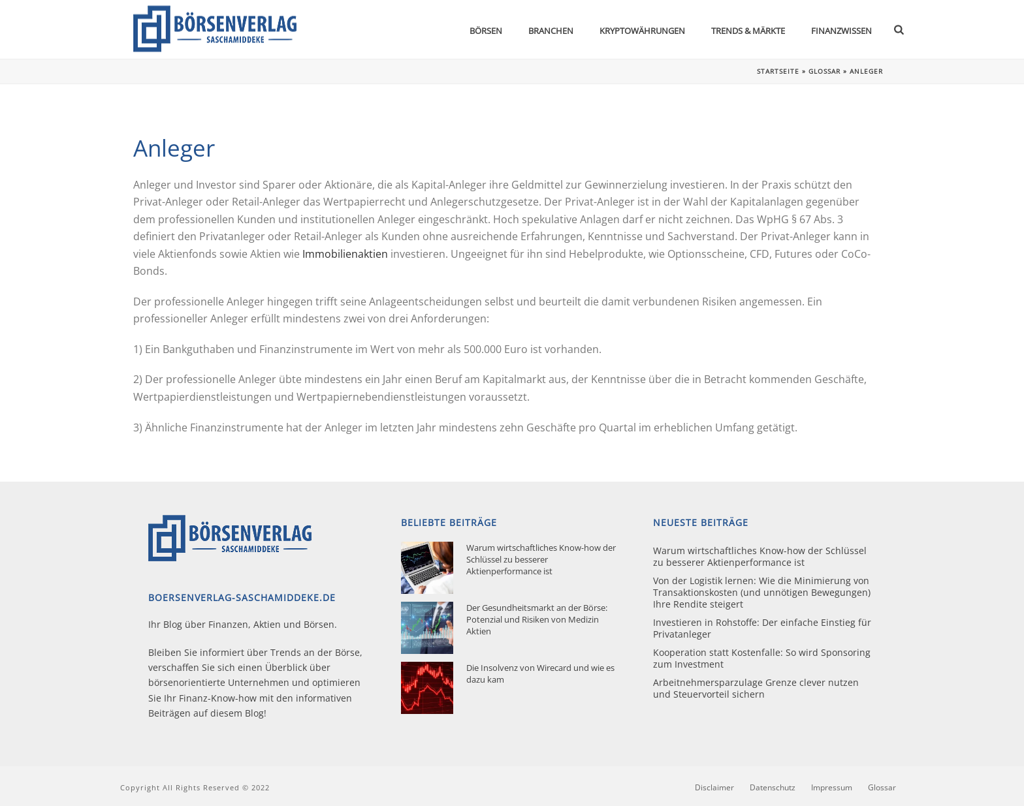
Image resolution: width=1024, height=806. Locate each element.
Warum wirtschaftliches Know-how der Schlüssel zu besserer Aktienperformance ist (541, 559)
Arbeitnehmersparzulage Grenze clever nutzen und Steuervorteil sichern (756, 688)
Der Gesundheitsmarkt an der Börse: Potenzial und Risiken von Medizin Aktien (536, 619)
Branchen (550, 31)
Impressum (831, 788)
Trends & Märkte (748, 31)
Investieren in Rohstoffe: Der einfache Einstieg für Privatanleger (762, 628)
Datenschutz (772, 788)
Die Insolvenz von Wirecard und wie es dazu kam (540, 673)
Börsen (486, 31)
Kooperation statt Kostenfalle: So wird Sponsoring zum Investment (762, 658)
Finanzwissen (841, 31)
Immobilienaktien (345, 254)
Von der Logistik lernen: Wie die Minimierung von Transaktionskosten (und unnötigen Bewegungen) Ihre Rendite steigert (762, 592)
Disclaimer (714, 788)
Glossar (824, 71)
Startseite (778, 71)
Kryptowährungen (642, 31)
